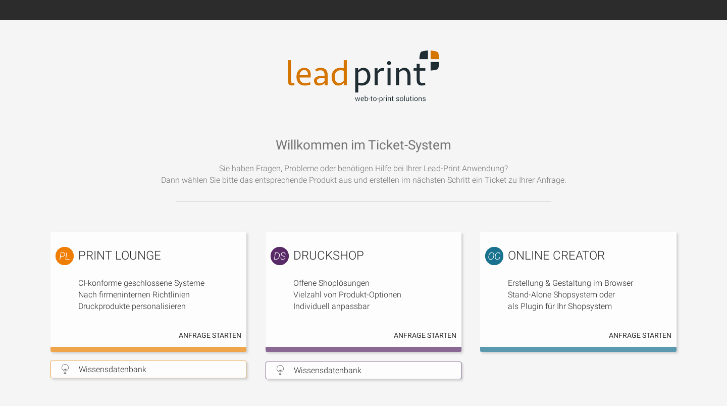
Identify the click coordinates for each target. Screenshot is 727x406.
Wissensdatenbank (112, 369)
